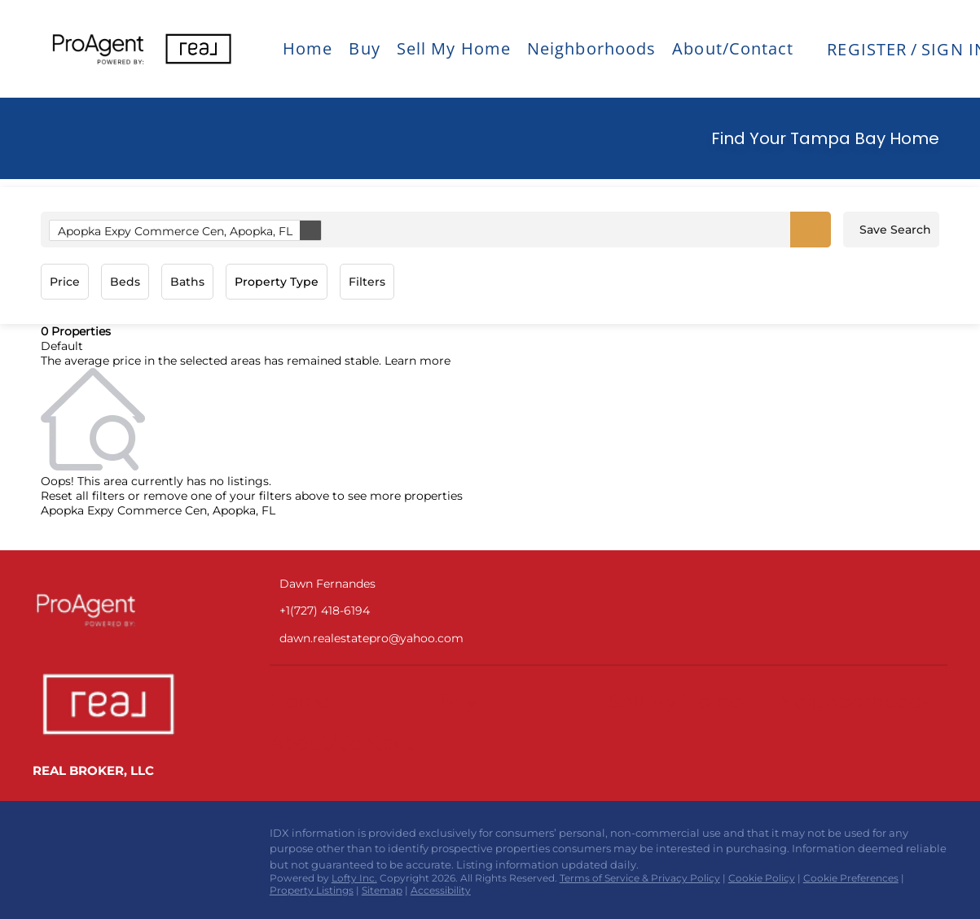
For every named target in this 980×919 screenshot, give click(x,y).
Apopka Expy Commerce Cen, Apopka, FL (189, 230)
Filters (367, 281)
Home (307, 48)
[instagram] (77, 837)
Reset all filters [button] (83, 495)
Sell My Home (454, 48)
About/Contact (732, 48)
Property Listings (312, 890)
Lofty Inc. (354, 878)
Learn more (417, 360)
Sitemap (382, 890)
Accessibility (441, 890)
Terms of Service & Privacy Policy (640, 878)
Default (62, 346)
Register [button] (867, 49)
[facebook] (45, 837)
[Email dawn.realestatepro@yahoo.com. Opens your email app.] (415, 638)
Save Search (895, 229)
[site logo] (131, 610)
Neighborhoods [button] (591, 48)
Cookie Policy (761, 878)
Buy (364, 48)
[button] (98, 48)
